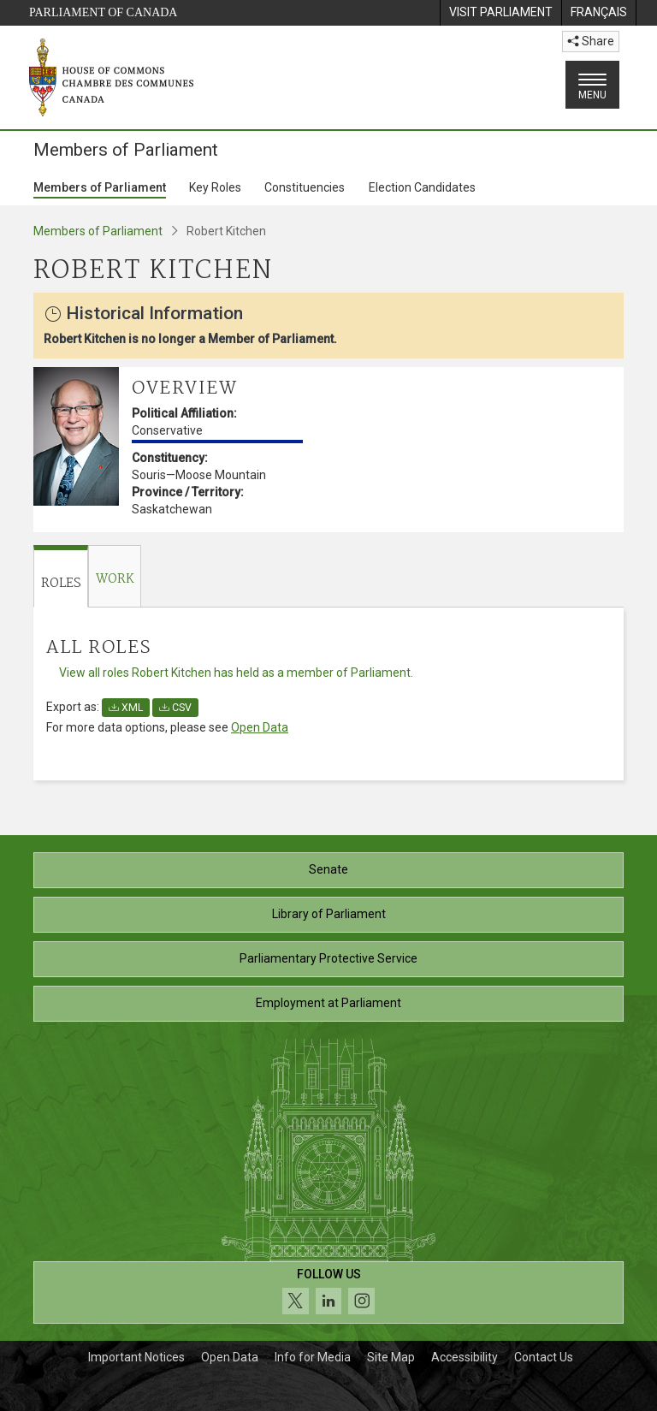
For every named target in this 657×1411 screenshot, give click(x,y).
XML (126, 708)
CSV (175, 708)
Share (590, 41)
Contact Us (543, 1357)
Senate (328, 869)
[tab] (60, 576)
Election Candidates (422, 187)
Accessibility (464, 1357)
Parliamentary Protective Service (328, 958)
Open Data (259, 727)
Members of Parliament (99, 187)
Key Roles (215, 187)
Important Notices (136, 1357)
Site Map (391, 1357)
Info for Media (313, 1357)
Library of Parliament (329, 914)
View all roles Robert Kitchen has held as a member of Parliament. (236, 672)
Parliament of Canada (103, 12)
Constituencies (304, 187)
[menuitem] (500, 13)
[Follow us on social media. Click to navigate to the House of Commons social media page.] (328, 1292)
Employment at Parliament (328, 1003)
